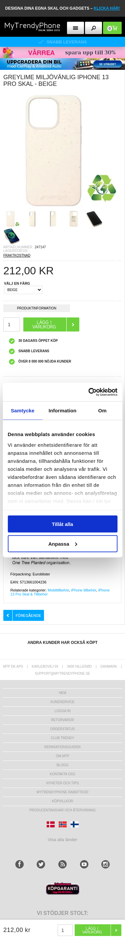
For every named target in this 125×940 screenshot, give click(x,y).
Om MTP (62, 756)
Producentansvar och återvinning (62, 810)
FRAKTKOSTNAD (16, 255)
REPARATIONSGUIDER (62, 747)
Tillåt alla (62, 524)
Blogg (63, 765)
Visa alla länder (62, 839)
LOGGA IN (63, 711)
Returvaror (62, 720)
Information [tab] (63, 410)
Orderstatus (62, 729)
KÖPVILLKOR (62, 801)
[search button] (93, 28)
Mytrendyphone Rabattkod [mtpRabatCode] (62, 792)
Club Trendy (62, 738)
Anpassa (62, 543)
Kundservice (62, 702)
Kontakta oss (62, 774)
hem (62, 693)
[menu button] (75, 28)
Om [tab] (102, 410)
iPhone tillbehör (83, 590)
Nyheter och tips (62, 783)
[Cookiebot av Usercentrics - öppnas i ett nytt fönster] (89, 392)
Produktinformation (36, 309)
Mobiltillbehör (58, 590)
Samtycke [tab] (22, 410)
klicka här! (107, 8)
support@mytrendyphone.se (62, 673)
